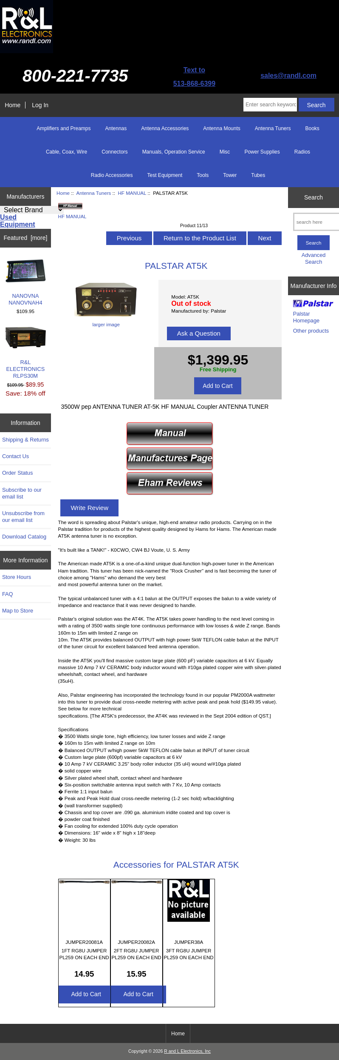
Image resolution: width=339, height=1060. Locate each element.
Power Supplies (262, 152)
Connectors (114, 152)
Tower (230, 175)
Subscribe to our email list (22, 493)
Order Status (17, 473)
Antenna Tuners (93, 193)
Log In (40, 105)
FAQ (7, 594)
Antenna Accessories (165, 128)
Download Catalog (24, 536)
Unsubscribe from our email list (23, 516)
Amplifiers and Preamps (63, 128)
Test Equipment (165, 175)
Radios (302, 152)
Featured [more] (26, 237)
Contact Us (15, 456)
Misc (225, 152)
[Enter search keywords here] (270, 104)
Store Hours (16, 577)
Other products (311, 331)
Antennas (116, 128)
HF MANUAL (132, 193)
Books (312, 128)
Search (313, 197)
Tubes (258, 175)
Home (12, 105)
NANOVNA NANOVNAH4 (25, 282)
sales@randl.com (288, 75)
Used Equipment (17, 221)
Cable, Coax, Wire (66, 152)
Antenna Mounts (221, 128)
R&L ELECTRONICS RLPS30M (25, 353)
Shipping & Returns (25, 439)
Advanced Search (314, 258)
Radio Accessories (112, 175)
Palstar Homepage (306, 317)
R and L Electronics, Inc (187, 1051)
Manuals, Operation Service (173, 152)
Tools (203, 175)
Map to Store (17, 610)
